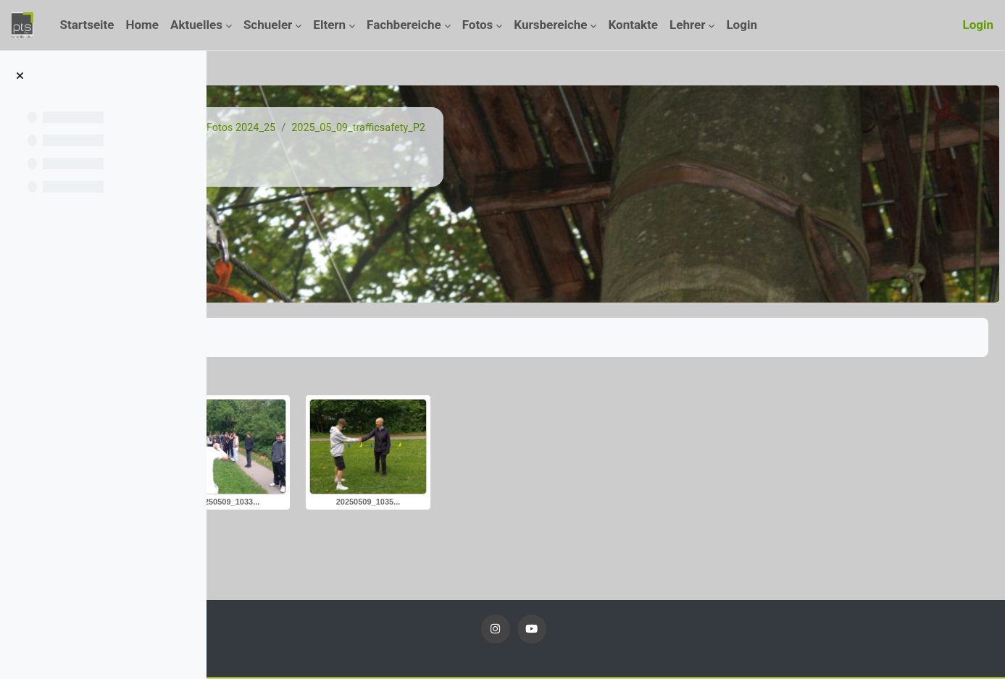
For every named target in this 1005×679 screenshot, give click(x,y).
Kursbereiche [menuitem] (550, 24)
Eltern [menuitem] (329, 24)
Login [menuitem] (741, 24)
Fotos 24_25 (384, 128)
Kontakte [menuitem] (633, 24)
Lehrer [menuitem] (687, 24)
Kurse (324, 128)
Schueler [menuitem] (267, 24)
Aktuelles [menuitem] (196, 24)
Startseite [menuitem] (86, 24)
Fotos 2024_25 (465, 128)
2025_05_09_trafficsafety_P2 (586, 128)
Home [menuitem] (142, 24)
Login (977, 24)
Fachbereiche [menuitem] (404, 24)
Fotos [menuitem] (477, 24)
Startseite (271, 128)
